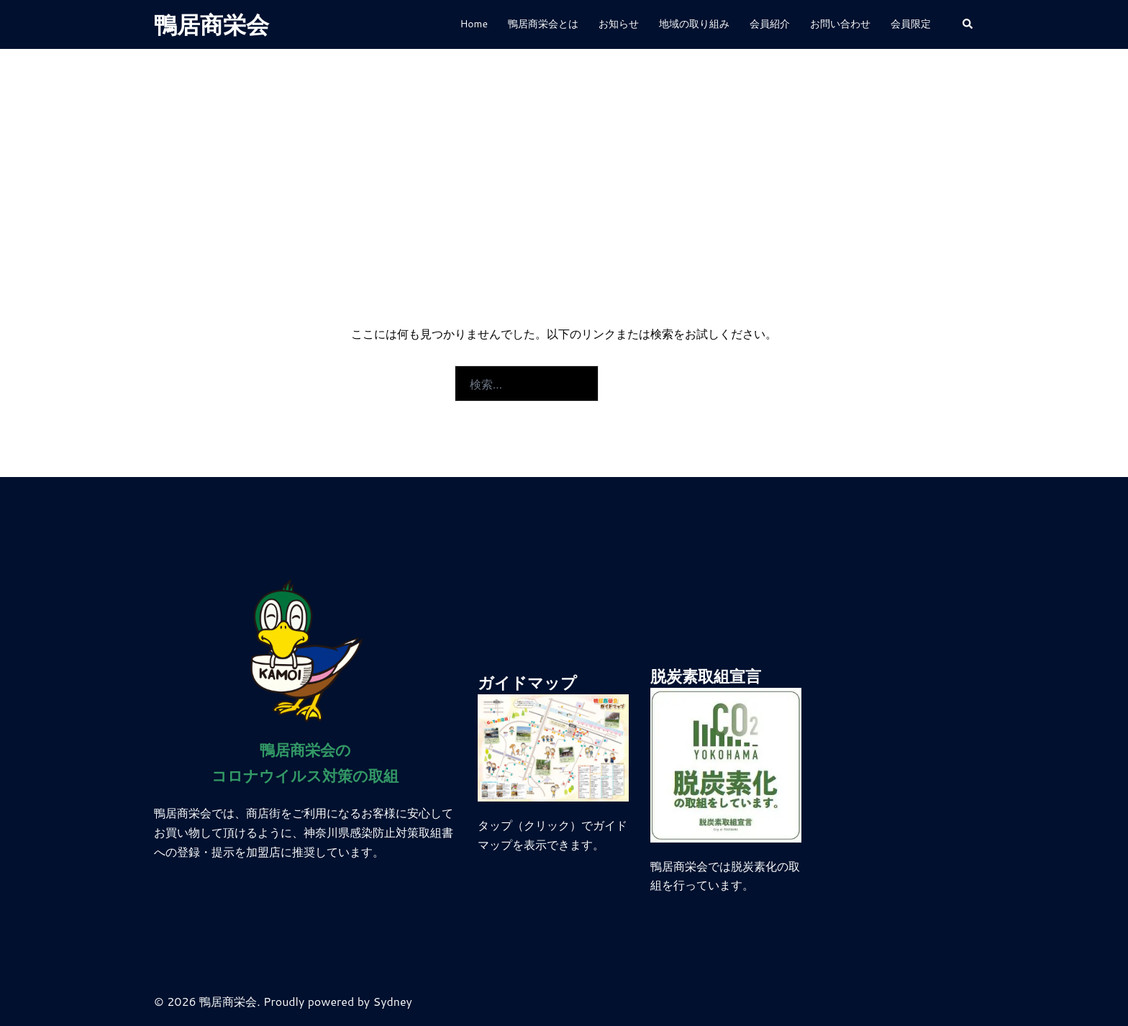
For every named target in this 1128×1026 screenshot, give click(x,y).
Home (474, 24)
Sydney (392, 1001)
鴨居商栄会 (211, 24)
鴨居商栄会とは (543, 24)
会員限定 (911, 24)
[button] (968, 25)
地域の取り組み (694, 24)
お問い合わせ (840, 24)
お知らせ (619, 24)
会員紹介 (770, 24)
